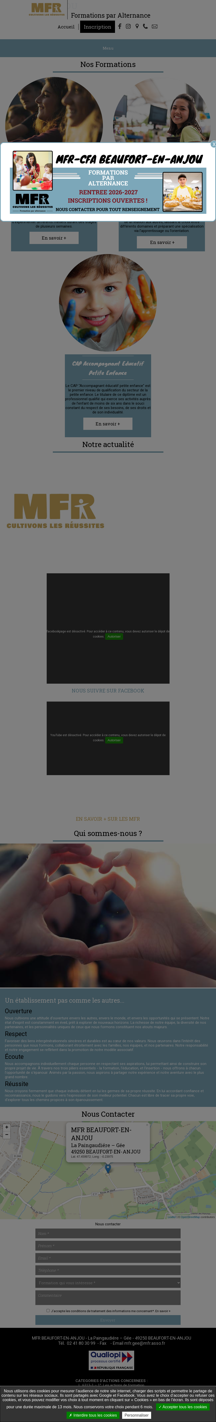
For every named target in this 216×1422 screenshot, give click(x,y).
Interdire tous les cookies (93, 1415)
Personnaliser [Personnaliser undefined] (137, 1415)
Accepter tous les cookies (182, 1407)
